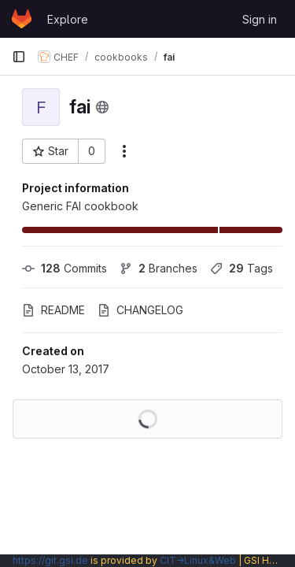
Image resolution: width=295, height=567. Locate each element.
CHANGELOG (140, 310)
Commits (64, 268)
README (53, 310)
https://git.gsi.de (50, 560)
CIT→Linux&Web (198, 560)
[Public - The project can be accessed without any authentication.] (102, 107)
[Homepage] (22, 19)
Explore (67, 19)
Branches (158, 268)
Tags (241, 268)
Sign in (259, 19)
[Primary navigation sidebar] (18, 56)
